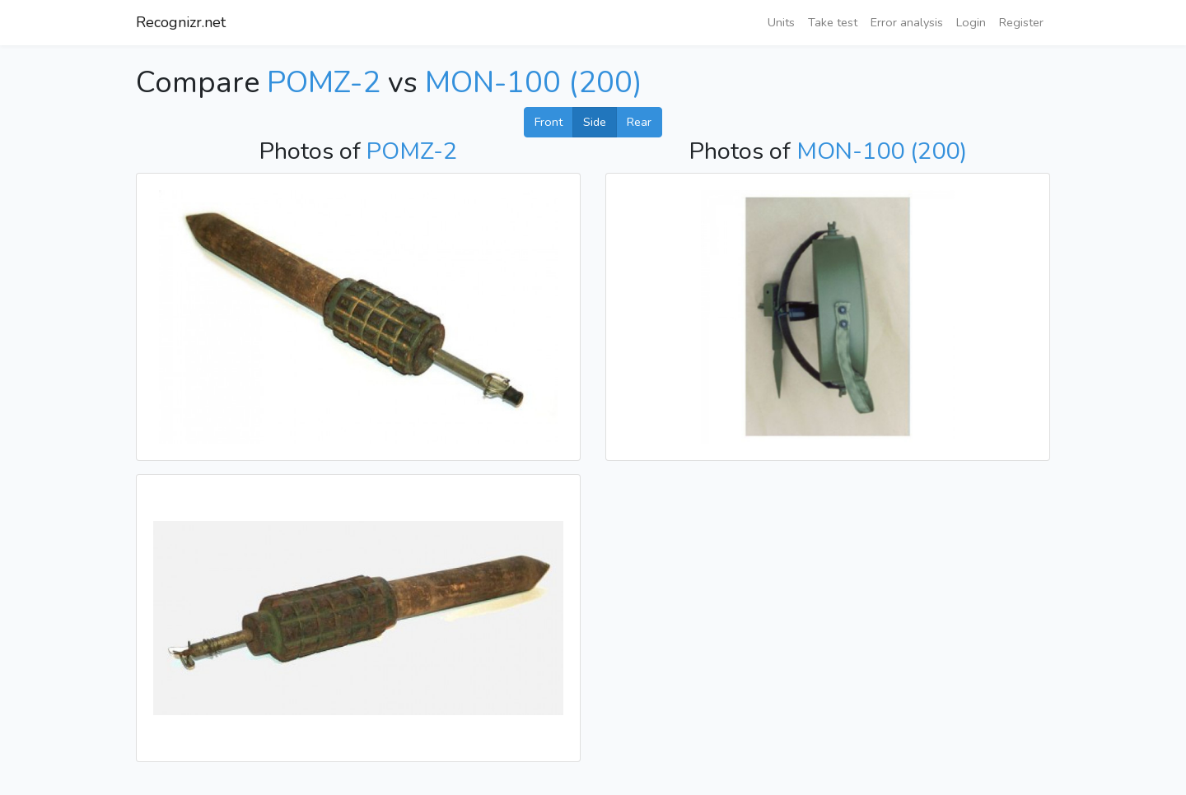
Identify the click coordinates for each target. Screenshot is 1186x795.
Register (1021, 22)
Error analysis (907, 22)
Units (781, 22)
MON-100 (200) (533, 83)
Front (549, 122)
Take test (832, 22)
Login (971, 22)
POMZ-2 (324, 83)
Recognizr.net (181, 22)
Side (594, 122)
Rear (639, 122)
